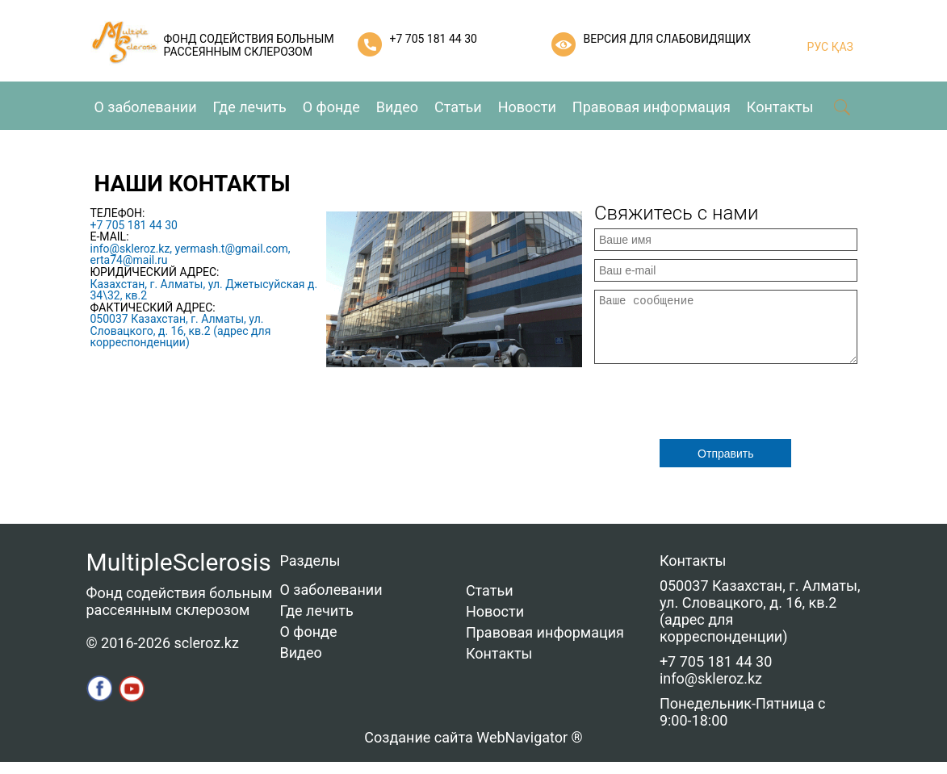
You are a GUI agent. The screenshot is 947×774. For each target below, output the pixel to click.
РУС (818, 46)
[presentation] (717, 411)
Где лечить (250, 106)
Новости (527, 106)
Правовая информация (651, 106)
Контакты (780, 106)
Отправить (725, 465)
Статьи (458, 106)
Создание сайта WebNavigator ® (473, 749)
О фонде (331, 106)
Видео (397, 106)
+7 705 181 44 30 (433, 38)
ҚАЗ (840, 46)
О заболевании (145, 106)
